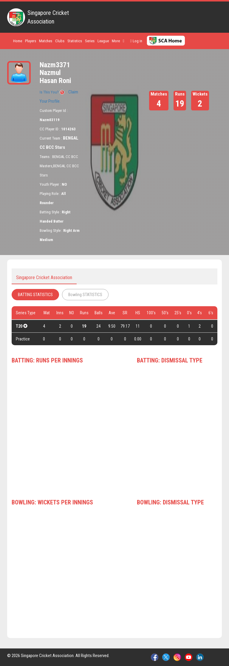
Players (30, 41)
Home (17, 41)
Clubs (59, 41)
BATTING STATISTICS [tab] (35, 294)
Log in (136, 41)
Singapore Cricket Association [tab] (44, 277)
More (118, 41)
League (103, 41)
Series (90, 41)
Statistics (74, 41)
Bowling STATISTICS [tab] (85, 294)
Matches (45, 41)
